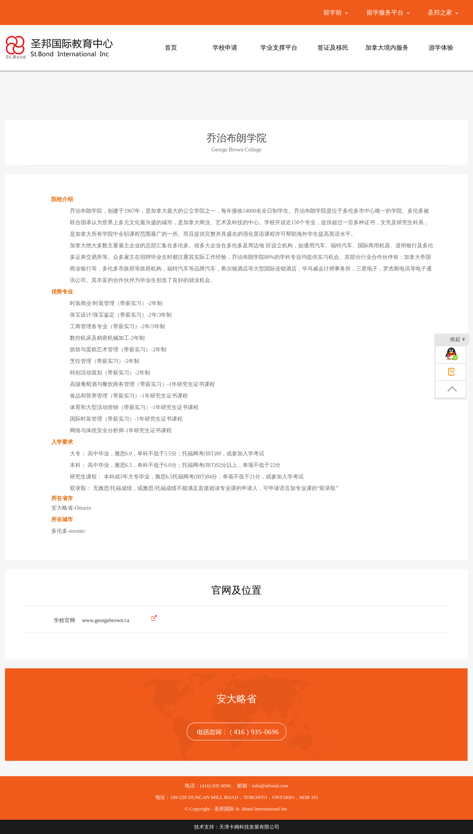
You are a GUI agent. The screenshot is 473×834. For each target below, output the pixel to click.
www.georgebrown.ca (105, 620)
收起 (457, 340)
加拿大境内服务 (387, 47)
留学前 (332, 12)
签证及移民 (333, 47)
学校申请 (225, 47)
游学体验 (441, 47)
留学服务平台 (385, 12)
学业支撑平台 (278, 47)
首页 (171, 47)
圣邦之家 (439, 12)
